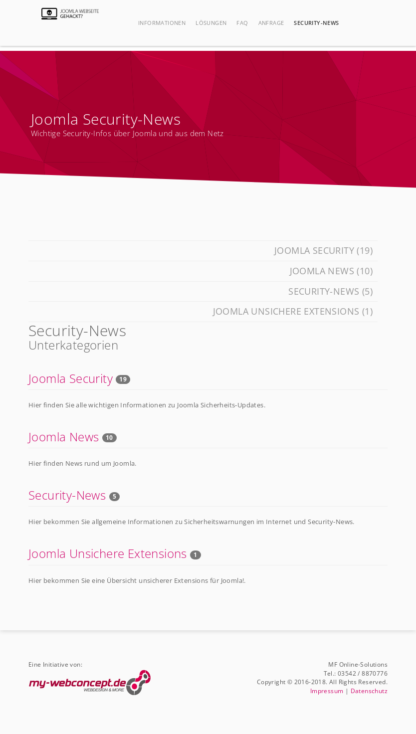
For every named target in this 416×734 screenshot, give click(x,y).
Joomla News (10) (331, 271)
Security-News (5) (330, 291)
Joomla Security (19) (323, 250)
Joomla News (63, 436)
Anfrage (271, 22)
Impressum (327, 691)
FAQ (242, 22)
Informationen (162, 22)
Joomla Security (70, 378)
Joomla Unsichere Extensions (107, 553)
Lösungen (211, 22)
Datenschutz (369, 691)
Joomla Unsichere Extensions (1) (293, 311)
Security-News (316, 22)
